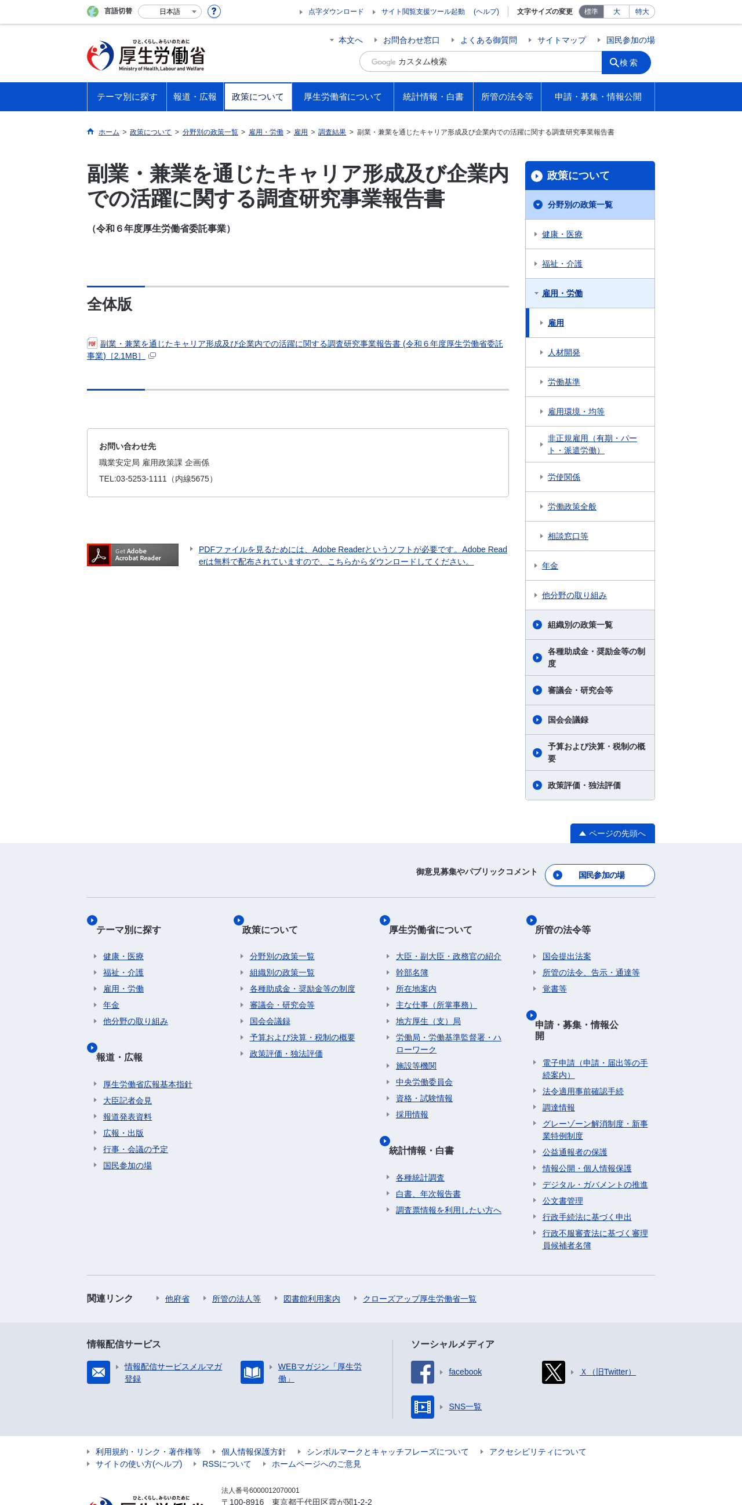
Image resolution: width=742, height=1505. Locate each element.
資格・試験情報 (424, 1076)
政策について (578, 175)
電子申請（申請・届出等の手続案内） (595, 1019)
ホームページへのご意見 (316, 1414)
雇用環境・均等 (576, 411)
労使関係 (564, 477)
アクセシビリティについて (538, 1401)
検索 (634, 61)
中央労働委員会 (424, 1060)
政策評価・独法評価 (584, 785)
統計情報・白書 (428, 1119)
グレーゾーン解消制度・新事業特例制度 (595, 1080)
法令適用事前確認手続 (583, 1041)
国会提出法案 (567, 934)
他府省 (177, 1248)
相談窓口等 (568, 536)
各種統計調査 (420, 1138)
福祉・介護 (562, 263)
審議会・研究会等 (580, 690)
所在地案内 (416, 966)
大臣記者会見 (127, 1061)
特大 (642, 12)
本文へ (351, 40)
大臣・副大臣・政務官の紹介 (448, 934)
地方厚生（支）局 (428, 999)
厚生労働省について (437, 915)
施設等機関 (416, 1043)
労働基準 (564, 382)
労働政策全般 (572, 506)
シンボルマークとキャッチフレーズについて (388, 1401)
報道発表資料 (127, 1078)
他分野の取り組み (574, 595)
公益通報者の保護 (575, 1102)
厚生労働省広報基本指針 (147, 1045)
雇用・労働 (562, 293)
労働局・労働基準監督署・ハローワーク (448, 1021)
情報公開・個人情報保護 (587, 1118)
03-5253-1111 (287, 1464)
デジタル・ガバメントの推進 (595, 1134)
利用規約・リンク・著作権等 (148, 1401)
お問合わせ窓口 (411, 40)
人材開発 (564, 352)
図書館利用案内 (311, 1248)
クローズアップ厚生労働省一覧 (420, 1248)
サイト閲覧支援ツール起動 (423, 12)
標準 (591, 12)
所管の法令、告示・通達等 (591, 950)
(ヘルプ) (486, 12)
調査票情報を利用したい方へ (448, 1171)
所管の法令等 (570, 915)
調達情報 (559, 1057)
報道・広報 (126, 1026)
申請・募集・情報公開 (589, 994)
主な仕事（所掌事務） (436, 982)
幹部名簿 (412, 950)
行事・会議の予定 (135, 1110)
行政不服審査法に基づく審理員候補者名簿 (595, 1189)
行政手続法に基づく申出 (587, 1167)
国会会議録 (568, 719)
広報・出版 (123, 1094)
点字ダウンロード (336, 12)
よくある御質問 (488, 40)
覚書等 (555, 966)
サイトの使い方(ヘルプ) (139, 1414)
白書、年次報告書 (428, 1155)
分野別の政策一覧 (580, 204)
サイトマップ (561, 40)
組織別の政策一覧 (580, 624)
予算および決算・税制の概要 (596, 752)
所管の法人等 (236, 1248)
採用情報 (412, 1092)
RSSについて (227, 1414)
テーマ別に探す (135, 915)
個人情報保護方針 (253, 1401)
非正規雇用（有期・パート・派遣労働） (592, 444)
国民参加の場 (630, 40)
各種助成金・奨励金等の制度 (596, 657)
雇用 (556, 322)
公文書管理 (563, 1151)
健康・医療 (562, 234)
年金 (550, 565)
